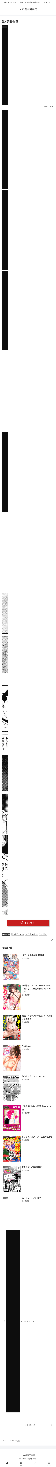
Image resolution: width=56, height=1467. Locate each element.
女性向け (43, 934)
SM (22, 934)
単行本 (35, 934)
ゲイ (28, 934)
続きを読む (28, 922)
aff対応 (15, 934)
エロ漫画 (6, 934)
